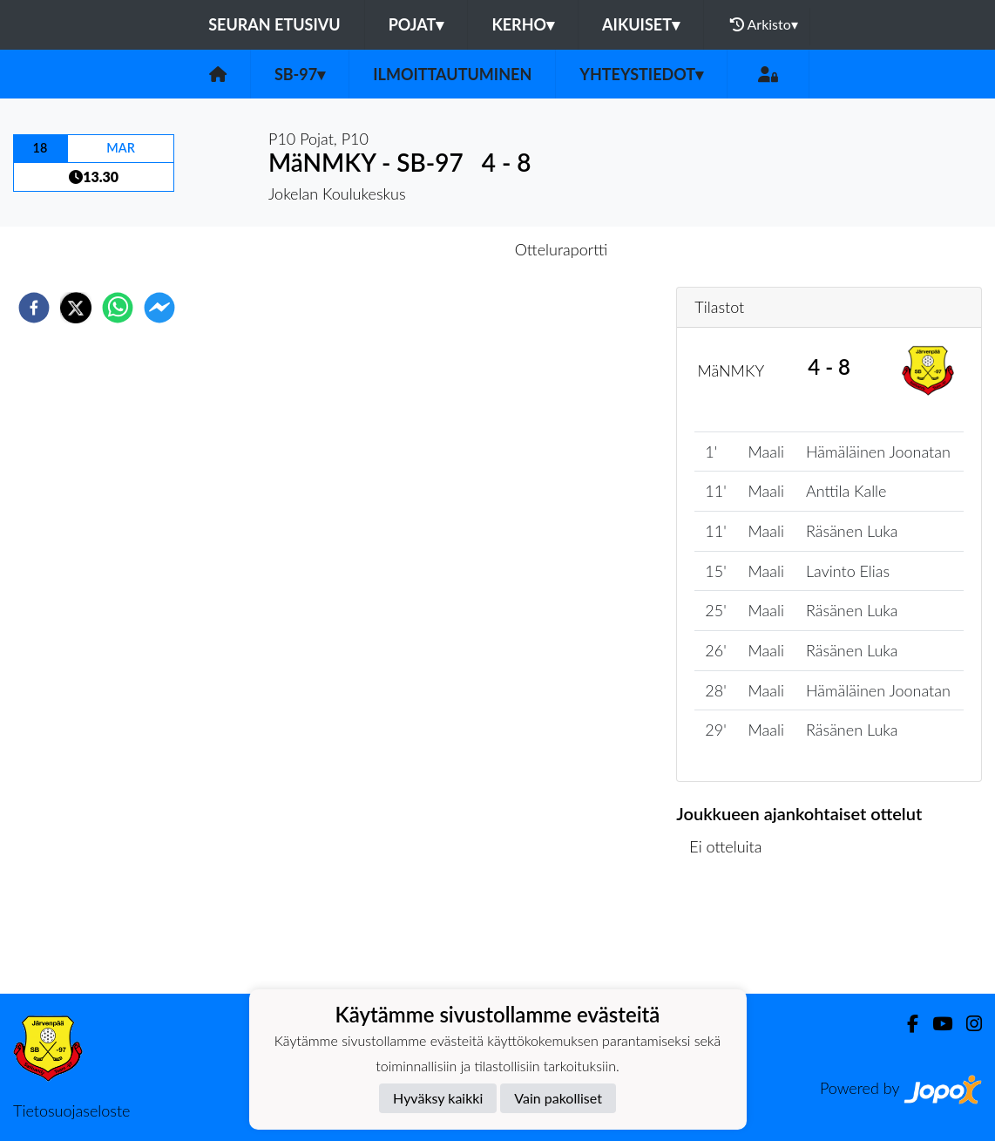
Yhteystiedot (641, 74)
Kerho (522, 24)
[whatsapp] (117, 307)
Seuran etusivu (274, 24)
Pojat (416, 24)
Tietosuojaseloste (71, 1110)
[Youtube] (935, 1024)
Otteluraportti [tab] (561, 249)
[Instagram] (967, 1024)
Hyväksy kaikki (438, 1098)
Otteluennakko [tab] (437, 249)
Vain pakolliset (558, 1098)
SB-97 (299, 74)
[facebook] (34, 307)
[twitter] (75, 307)
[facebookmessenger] (159, 307)
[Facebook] (905, 1024)
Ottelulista (732, 935)
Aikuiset (641, 24)
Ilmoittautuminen (452, 74)
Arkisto (764, 24)
